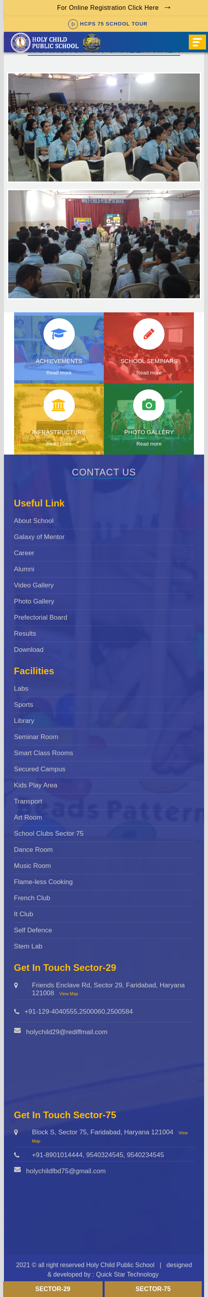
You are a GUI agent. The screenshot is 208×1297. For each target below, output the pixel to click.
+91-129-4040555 (51, 1011)
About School (34, 521)
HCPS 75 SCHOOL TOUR (107, 24)
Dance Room (33, 849)
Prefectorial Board (40, 617)
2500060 (92, 1011)
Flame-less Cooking (43, 882)
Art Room (28, 817)
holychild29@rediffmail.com (67, 1032)
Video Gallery (34, 585)
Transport (28, 801)
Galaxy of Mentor (39, 537)
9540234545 (145, 1155)
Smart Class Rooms (43, 753)
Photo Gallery (34, 601)
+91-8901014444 (57, 1155)
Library (24, 721)
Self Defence (33, 930)
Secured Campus (39, 769)
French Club (32, 898)
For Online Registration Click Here (108, 7)
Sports (23, 704)
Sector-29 (53, 1289)
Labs (21, 688)
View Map (68, 993)
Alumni (24, 569)
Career (24, 553)
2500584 (120, 1011)
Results (25, 633)
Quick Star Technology (127, 1274)
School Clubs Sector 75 (49, 833)
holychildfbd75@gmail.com (66, 1171)
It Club (23, 914)
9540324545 (104, 1155)
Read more (58, 373)
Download (29, 649)
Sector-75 (153, 1289)
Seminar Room (36, 737)
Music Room (32, 866)
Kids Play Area (36, 785)
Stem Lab (28, 946)
